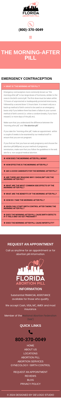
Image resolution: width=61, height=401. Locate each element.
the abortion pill (31, 125)
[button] (30, 37)
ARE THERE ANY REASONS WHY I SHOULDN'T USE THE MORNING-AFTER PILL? (29, 178)
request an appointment (30, 244)
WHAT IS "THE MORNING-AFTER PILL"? (23, 86)
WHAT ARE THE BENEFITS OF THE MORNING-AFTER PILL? (31, 194)
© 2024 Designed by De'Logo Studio (30, 395)
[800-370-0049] (31, 332)
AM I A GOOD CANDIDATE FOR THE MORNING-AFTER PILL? (31, 171)
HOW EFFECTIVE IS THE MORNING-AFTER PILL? (27, 165)
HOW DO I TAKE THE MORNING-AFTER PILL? (25, 200)
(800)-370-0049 (31, 30)
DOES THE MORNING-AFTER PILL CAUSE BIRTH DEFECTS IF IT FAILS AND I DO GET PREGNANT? (30, 216)
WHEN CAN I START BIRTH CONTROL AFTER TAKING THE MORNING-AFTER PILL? (30, 207)
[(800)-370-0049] (31, 24)
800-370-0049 (30, 339)
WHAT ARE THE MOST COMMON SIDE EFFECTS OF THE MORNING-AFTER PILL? (29, 186)
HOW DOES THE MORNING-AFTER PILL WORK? (26, 158)
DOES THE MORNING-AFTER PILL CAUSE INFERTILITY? (30, 223)
